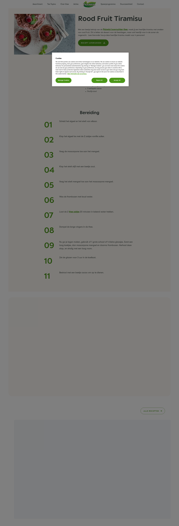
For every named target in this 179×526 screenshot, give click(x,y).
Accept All (117, 80)
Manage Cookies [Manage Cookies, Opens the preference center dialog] (63, 80)
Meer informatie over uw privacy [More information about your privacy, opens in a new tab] (76, 74)
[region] (90, 69)
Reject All (99, 80)
